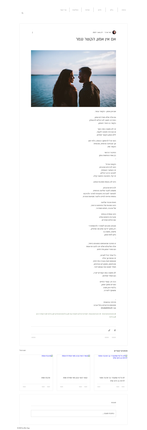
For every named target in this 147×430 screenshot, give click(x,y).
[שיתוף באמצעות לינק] (109, 330)
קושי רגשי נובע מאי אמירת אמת (75, 377)
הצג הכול (23, 350)
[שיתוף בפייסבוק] (115, 330)
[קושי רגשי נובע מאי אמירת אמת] (73, 364)
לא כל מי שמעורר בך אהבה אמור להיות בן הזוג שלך (112, 379)
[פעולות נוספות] (32, 32)
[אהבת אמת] (36, 364)
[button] (22, 13)
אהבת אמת (45, 377)
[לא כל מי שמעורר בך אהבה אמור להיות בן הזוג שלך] (110, 364)
